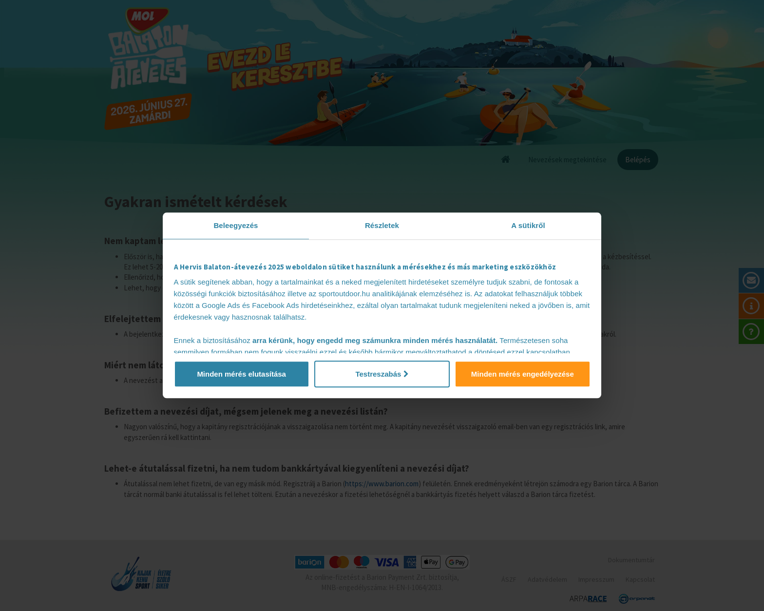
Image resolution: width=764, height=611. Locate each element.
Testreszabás (381, 374)
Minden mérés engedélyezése (522, 374)
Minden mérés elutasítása (241, 374)
